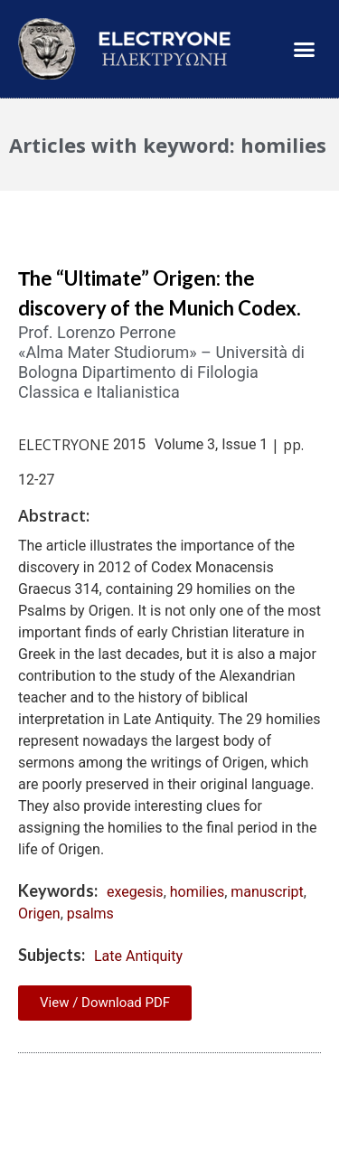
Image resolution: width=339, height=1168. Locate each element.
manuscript (267, 891)
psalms (90, 913)
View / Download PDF (105, 1002)
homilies (197, 891)
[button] (304, 49)
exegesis (135, 891)
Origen (39, 913)
